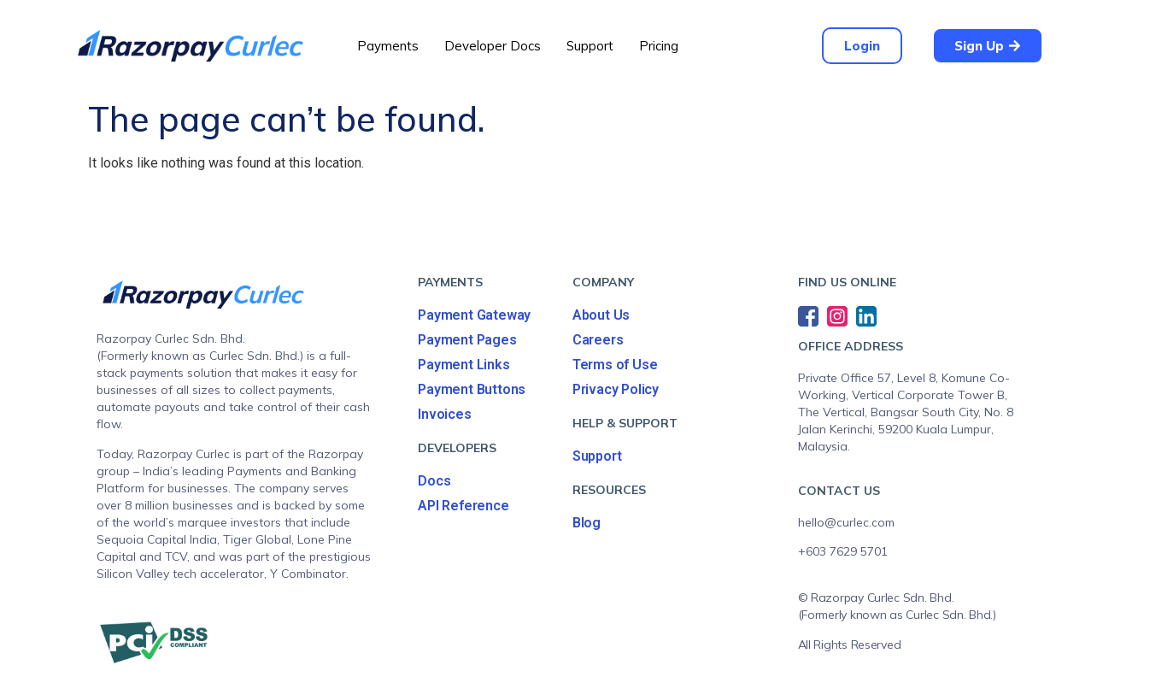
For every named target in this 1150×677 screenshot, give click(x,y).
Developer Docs (492, 46)
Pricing (658, 46)
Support (589, 46)
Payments (388, 46)
